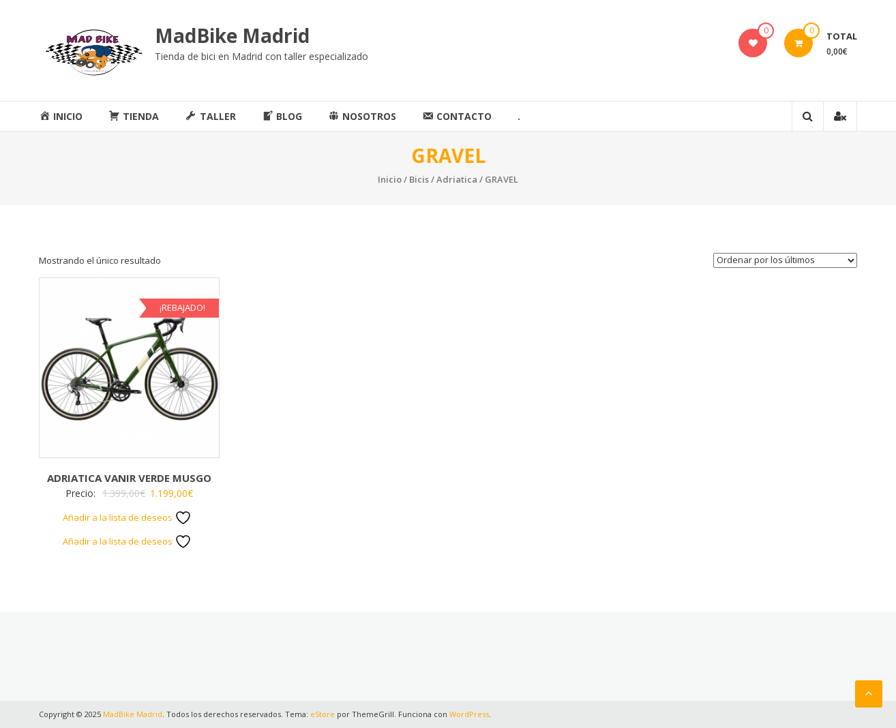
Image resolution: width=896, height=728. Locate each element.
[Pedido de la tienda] (785, 260)
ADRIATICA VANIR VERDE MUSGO (129, 478)
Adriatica (456, 179)
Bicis (419, 179)
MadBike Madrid (232, 35)
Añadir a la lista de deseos (127, 517)
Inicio (390, 179)
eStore (322, 714)
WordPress (469, 714)
